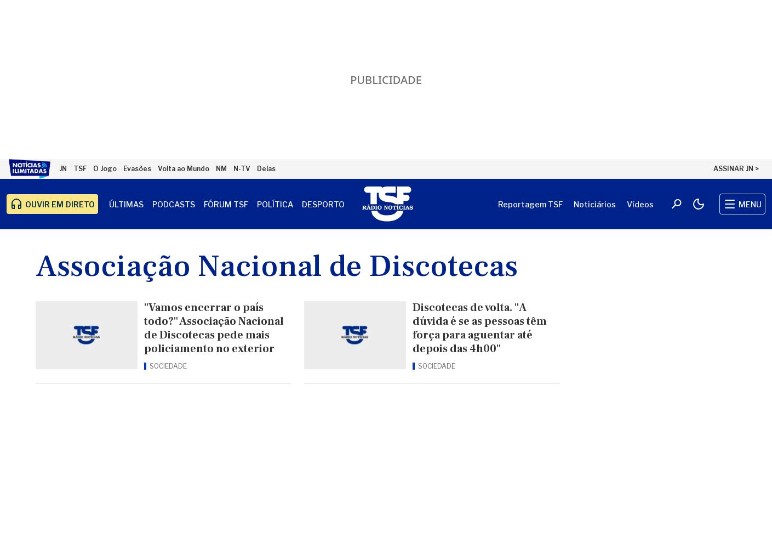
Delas (266, 169)
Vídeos (640, 204)
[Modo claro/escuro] (698, 204)
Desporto (323, 204)
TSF (80, 169)
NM (221, 169)
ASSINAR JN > (736, 169)
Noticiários (595, 204)
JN (63, 169)
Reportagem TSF (530, 204)
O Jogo (105, 169)
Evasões (137, 169)
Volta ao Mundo (183, 169)
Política (275, 204)
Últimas (126, 204)
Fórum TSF (226, 204)
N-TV (241, 169)
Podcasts (173, 204)
